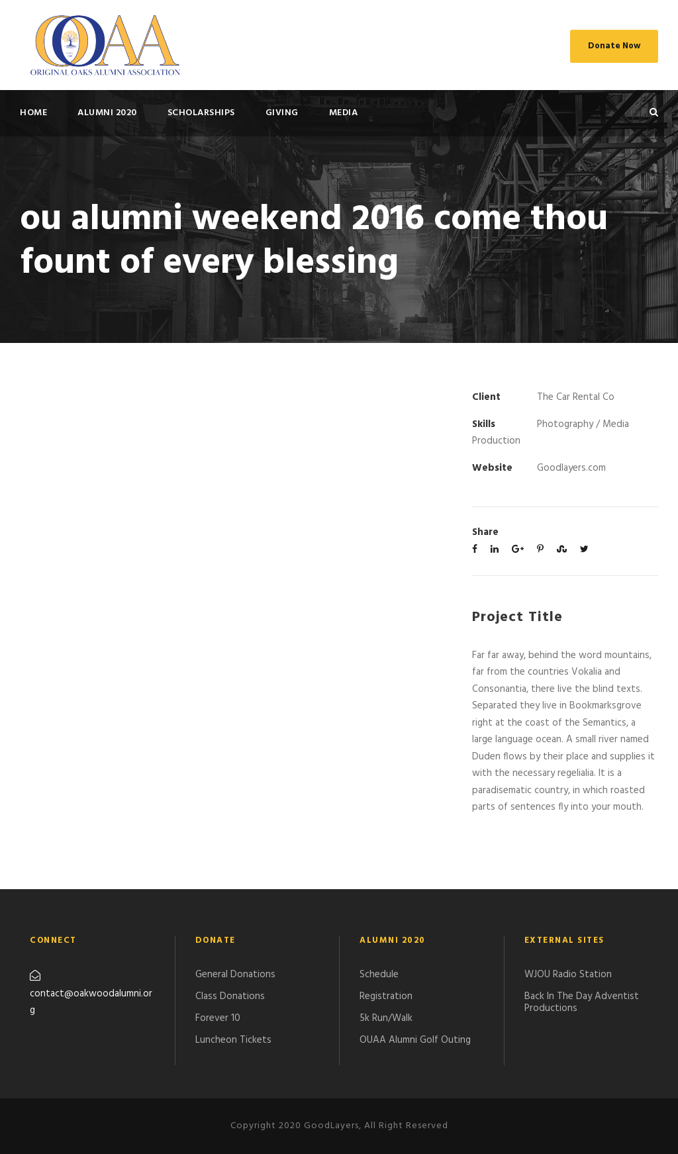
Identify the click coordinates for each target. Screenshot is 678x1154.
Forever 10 (217, 1018)
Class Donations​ (230, 996)
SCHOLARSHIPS (201, 112)
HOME (33, 112)
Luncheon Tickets (233, 1040)
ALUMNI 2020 (107, 112)
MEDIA (343, 112)
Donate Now (614, 46)
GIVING (282, 112)
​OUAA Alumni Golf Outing (415, 1040)
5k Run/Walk (386, 1018)
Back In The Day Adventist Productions (581, 1002)
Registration (386, 996)
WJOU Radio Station (568, 975)
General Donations (235, 975)
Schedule (379, 975)
